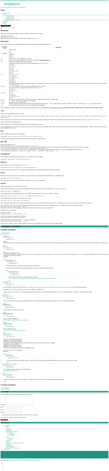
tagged (60, 188)
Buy (4, 14)
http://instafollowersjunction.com (10, 370)
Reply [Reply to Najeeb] (4, 303)
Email (2, 411)
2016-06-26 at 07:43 (7, 365)
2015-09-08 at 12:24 (10, 261)
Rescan (10, 440)
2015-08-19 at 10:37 (7, 305)
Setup (7, 428)
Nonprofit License (7, 458)
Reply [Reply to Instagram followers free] (4, 373)
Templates (36, 38)
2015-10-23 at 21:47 (7, 335)
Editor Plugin (12, 435)
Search (14, 128)
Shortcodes (8, 432)
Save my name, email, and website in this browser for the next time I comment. (20, 416)
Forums (5, 457)
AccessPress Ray (36, 461)
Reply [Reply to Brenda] (4, 294)
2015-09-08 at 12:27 (13, 273)
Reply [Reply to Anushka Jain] (4, 332)
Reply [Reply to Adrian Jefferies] (7, 270)
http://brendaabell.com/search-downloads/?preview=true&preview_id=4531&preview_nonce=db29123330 (49, 287)
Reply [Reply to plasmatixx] (4, 312)
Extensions (5, 20)
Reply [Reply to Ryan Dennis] (4, 381)
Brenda (5, 281)
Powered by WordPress (22, 461)
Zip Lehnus (5, 333)
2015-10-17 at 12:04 (7, 314)
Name (2, 408)
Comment (3, 406)
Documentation (6, 13)
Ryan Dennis (6, 374)
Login (4, 453)
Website (2, 413)
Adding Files (9, 430)
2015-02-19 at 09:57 (7, 247)
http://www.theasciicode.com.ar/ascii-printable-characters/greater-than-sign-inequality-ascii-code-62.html (32, 278)
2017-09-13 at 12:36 (7, 375)
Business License (10, 18)
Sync (7, 438)
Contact (5, 454)
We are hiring (6, 459)
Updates (5, 22)
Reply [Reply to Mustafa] (4, 245)
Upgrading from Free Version (12, 19)
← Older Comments (5, 232)
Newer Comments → (5, 233)
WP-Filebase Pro (13, 461)
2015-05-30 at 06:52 (7, 296)
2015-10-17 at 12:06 (7, 324)
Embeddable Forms (35, 180)
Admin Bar (11, 437)
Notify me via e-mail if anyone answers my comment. (13, 419)
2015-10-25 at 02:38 (10, 356)
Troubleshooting (9, 448)
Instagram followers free (8, 364)
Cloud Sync (11, 439)
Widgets (8, 443)
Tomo (4, 246)
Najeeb (4, 295)
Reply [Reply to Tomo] (4, 259)
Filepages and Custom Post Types (13, 449)
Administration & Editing (12, 433)
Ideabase (5, 455)
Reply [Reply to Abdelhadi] (7, 362)
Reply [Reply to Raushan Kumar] (4, 322)
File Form (11, 434)
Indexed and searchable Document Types (15, 444)
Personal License (10, 15)
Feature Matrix (6, 450)
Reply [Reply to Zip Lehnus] (4, 353)
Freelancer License (10, 17)
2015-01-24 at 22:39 (7, 237)
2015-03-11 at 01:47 (7, 283)
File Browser (26, 165)
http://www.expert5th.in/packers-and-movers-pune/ (14, 330)
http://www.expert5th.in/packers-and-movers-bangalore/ (15, 320)
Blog (4, 23)
